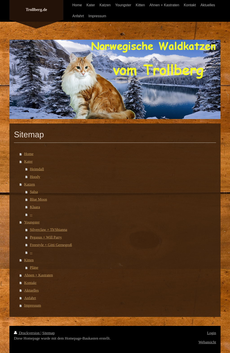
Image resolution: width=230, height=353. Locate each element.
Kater (28, 161)
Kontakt (30, 283)
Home (28, 154)
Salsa (34, 192)
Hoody (35, 177)
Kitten (29, 260)
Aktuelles (31, 290)
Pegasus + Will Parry (46, 237)
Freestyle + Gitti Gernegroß (51, 245)
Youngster (32, 222)
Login (211, 333)
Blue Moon (38, 199)
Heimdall (37, 169)
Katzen (29, 184)
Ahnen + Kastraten (38, 275)
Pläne (34, 267)
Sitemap (48, 333)
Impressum (32, 305)
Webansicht (207, 342)
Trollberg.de (36, 9)
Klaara (35, 207)
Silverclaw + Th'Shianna (48, 229)
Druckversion (27, 333)
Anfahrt (30, 298)
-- (31, 214)
